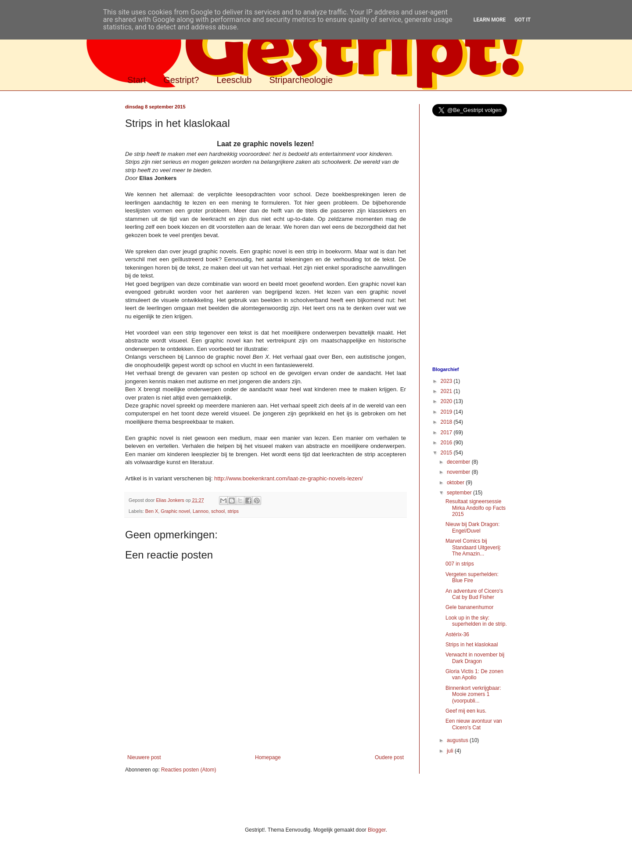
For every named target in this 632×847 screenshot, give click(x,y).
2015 (447, 453)
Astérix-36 (457, 634)
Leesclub (233, 80)
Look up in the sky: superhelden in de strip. (476, 621)
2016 (447, 443)
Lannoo (200, 511)
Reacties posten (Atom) (188, 770)
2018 (447, 422)
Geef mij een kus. (465, 711)
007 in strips (459, 564)
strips (233, 511)
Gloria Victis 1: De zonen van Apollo (474, 674)
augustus (458, 740)
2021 (447, 391)
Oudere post (389, 757)
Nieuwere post (144, 757)
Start (136, 80)
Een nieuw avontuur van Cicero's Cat (473, 724)
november (459, 472)
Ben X (151, 511)
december (459, 462)
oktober (456, 482)
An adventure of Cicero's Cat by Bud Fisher (474, 594)
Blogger (377, 830)
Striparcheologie (301, 80)
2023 (447, 381)
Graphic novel (175, 511)
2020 (447, 401)
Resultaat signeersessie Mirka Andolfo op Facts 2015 (475, 507)
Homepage (268, 757)
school (218, 511)
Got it (522, 20)
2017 (447, 432)
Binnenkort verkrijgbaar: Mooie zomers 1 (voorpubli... (473, 694)
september (460, 493)
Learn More (490, 20)
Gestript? (181, 80)
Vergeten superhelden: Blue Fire (472, 577)
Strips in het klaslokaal (471, 645)
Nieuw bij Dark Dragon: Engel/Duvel (472, 527)
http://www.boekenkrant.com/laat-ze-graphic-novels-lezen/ (288, 478)
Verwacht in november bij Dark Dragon (474, 658)
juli (451, 751)
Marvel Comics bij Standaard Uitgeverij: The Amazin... (473, 547)
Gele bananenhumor (469, 607)
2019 (447, 412)
